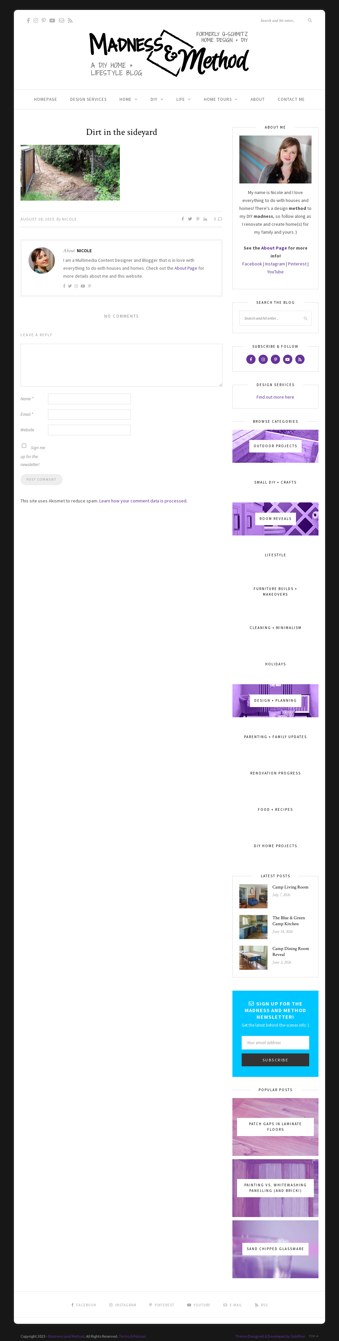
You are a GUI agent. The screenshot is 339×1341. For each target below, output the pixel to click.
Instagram (275, 264)
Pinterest (297, 264)
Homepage (45, 99)
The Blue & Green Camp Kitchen (288, 921)
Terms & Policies (132, 1336)
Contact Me (291, 99)
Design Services (88, 99)
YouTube (275, 272)
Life (180, 99)
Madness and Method (66, 1336)
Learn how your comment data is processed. (143, 501)
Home (126, 99)
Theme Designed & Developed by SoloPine (270, 1336)
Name (27, 399)
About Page (185, 268)
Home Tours (218, 99)
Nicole (69, 219)
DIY (154, 99)
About (258, 99)
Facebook (252, 264)
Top (313, 1336)
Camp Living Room (290, 887)
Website (27, 430)
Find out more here (275, 397)
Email (27, 414)
